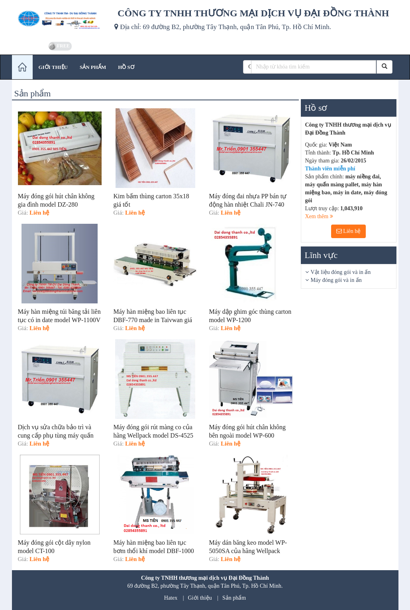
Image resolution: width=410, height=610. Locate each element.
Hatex (170, 598)
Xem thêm (319, 216)
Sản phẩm (234, 598)
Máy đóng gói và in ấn (336, 280)
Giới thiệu (200, 598)
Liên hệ (348, 231)
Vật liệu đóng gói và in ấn (341, 272)
